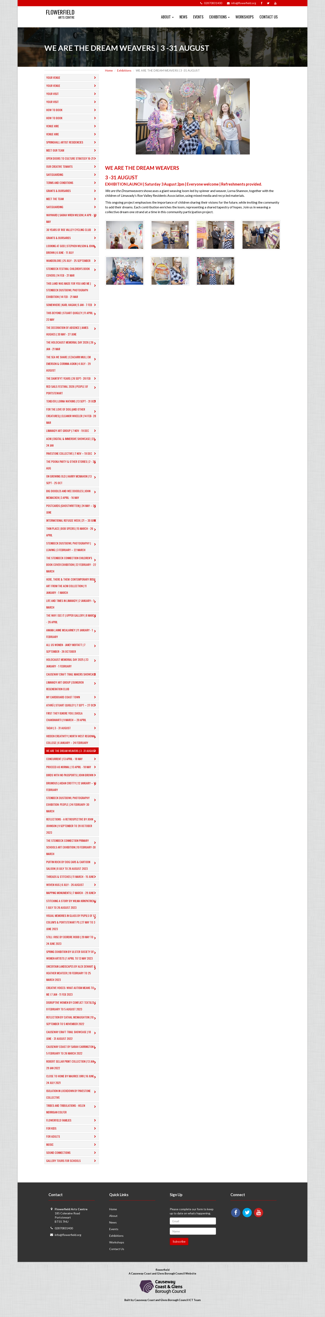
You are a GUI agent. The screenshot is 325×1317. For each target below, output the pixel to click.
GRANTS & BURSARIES (72, 190)
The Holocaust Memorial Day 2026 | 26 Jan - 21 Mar (72, 345)
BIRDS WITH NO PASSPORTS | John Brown (72, 781)
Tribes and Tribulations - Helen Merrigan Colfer (72, 1115)
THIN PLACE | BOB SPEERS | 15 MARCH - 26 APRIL (72, 538)
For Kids (72, 1135)
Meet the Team (72, 199)
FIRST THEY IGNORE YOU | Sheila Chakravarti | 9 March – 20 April (72, 723)
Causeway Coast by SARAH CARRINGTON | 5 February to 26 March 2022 (72, 1056)
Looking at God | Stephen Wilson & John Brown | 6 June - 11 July (72, 249)
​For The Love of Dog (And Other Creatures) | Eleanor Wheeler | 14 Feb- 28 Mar (72, 416)
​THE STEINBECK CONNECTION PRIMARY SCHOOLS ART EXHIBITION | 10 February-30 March (72, 854)
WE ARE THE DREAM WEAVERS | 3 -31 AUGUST (72, 757)
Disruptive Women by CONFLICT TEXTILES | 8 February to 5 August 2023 (72, 1012)
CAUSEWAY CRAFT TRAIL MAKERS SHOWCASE (72, 681)
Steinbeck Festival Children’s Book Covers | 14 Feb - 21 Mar (72, 271)
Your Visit (72, 93)
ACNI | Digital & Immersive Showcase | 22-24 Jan (72, 441)
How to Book (72, 110)
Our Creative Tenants (72, 166)
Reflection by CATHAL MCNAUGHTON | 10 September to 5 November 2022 (72, 1027)
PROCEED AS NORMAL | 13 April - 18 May (72, 773)
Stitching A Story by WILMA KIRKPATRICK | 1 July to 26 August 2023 (72, 910)
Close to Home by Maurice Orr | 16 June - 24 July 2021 (72, 1085)
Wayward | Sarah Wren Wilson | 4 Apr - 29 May (72, 218)
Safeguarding (72, 174)
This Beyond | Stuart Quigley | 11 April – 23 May (72, 316)
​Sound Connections (72, 1159)
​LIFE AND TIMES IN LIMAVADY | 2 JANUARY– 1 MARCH (72, 610)
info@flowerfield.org (68, 1241)
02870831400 (64, 1235)
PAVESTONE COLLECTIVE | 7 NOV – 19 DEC (72, 453)
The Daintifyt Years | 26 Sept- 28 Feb (72, 378)
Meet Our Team (72, 150)
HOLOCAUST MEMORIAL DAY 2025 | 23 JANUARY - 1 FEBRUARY (72, 669)
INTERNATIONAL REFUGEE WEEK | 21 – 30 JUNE (72, 523)
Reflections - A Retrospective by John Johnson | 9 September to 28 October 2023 (72, 832)
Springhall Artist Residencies (72, 142)
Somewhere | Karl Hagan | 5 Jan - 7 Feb (72, 304)
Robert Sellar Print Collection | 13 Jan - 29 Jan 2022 (72, 1071)
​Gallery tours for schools (72, 1167)
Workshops (244, 16)
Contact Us (269, 16)
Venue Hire (72, 126)
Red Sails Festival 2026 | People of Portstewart (72, 389)
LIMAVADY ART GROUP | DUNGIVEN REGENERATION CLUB (72, 692)
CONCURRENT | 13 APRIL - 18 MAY (72, 765)
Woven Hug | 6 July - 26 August (72, 891)
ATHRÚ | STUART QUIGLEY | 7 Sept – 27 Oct (72, 711)
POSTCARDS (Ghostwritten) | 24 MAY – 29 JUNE (72, 508)
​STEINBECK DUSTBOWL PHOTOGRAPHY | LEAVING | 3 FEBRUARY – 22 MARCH (72, 553)
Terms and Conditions (72, 182)
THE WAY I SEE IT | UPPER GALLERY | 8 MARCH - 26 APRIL (72, 625)
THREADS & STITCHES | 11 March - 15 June (72, 883)
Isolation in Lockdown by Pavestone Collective (72, 1100)
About (113, 1222)
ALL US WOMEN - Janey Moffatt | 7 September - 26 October (72, 654)
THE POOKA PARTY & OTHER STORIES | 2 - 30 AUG (72, 464)
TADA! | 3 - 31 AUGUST (72, 734)
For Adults (72, 1143)
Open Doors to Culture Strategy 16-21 (72, 158)
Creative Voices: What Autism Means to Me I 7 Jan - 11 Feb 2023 (72, 997)
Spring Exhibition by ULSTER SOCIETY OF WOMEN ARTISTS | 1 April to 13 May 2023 (72, 961)
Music (72, 1151)
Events (198, 16)
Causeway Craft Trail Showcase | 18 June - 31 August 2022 (72, 1041)
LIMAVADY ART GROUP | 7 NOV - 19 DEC (72, 430)
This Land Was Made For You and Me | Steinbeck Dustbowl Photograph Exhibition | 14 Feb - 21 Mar (72, 290)
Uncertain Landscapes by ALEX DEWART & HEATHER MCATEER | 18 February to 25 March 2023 (72, 979)
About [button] (167, 16)
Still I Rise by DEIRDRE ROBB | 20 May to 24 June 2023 (72, 946)
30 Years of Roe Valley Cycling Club (72, 229)
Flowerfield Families (72, 1127)
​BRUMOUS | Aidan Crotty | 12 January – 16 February (72, 792)
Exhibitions (124, 70)
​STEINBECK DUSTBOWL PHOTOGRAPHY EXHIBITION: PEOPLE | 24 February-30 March (72, 811)
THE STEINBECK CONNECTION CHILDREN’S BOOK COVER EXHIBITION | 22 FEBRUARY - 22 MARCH (72, 571)
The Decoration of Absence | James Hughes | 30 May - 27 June (72, 330)
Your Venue (72, 77)
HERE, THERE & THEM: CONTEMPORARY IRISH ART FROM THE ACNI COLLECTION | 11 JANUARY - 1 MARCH (72, 592)
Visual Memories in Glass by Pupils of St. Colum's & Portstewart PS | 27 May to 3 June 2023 (72, 929)
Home (109, 70)
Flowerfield (62, 13)
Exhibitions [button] (219, 16)
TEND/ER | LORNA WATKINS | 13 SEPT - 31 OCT (72, 401)
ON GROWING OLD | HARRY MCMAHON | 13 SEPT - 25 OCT (72, 479)
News (183, 16)
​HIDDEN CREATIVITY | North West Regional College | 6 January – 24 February (72, 745)
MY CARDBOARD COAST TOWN (72, 703)
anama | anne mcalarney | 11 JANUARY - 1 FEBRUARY (72, 639)
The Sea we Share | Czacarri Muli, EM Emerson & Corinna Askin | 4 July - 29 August (72, 363)
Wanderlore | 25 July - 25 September (72, 260)
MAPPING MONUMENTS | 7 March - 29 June (72, 899)
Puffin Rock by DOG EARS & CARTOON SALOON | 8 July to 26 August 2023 (72, 871)
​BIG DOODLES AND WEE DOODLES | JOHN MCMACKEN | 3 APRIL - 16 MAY (72, 494)
